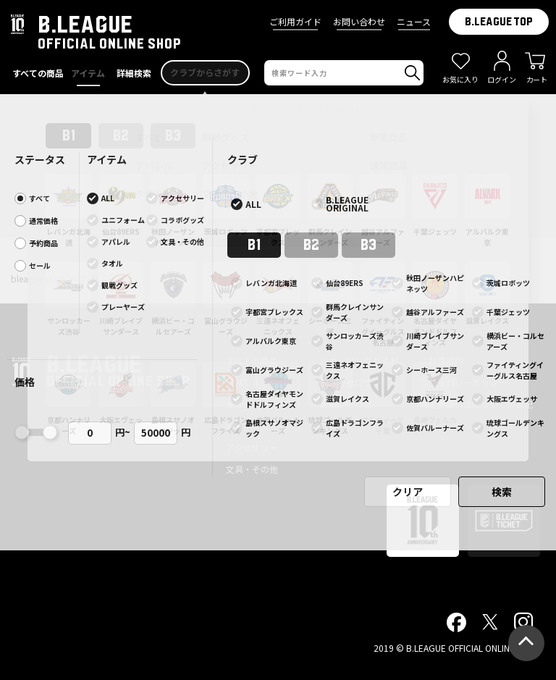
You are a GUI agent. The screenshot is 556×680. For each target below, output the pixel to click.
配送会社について (354, 382)
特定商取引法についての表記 (476, 404)
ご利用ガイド (295, 21)
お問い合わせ (359, 21)
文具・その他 (252, 469)
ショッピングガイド (359, 360)
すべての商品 (251, 360)
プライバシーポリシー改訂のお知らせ (278, 108)
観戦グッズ (247, 425)
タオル (239, 404)
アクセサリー (251, 447)
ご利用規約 (441, 360)
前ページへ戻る (278, 230)
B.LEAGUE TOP (499, 22)
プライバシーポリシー (463, 382)
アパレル (243, 382)
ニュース (414, 21)
